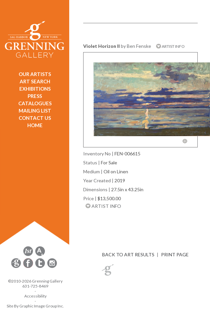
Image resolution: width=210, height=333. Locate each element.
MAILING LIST (35, 111)
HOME (35, 125)
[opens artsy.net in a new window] (40, 255)
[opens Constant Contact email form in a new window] (17, 267)
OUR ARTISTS (35, 74)
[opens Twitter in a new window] (41, 267)
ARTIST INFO (170, 46)
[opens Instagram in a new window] (52, 267)
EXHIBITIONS (35, 89)
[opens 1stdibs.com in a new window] (28, 255)
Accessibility (35, 295)
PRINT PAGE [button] (175, 254)
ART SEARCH (35, 81)
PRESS (35, 96)
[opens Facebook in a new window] (29, 267)
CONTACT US (35, 118)
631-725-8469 (35, 286)
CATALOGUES (35, 103)
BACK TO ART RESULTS (128, 254)
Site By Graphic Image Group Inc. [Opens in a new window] (35, 305)
